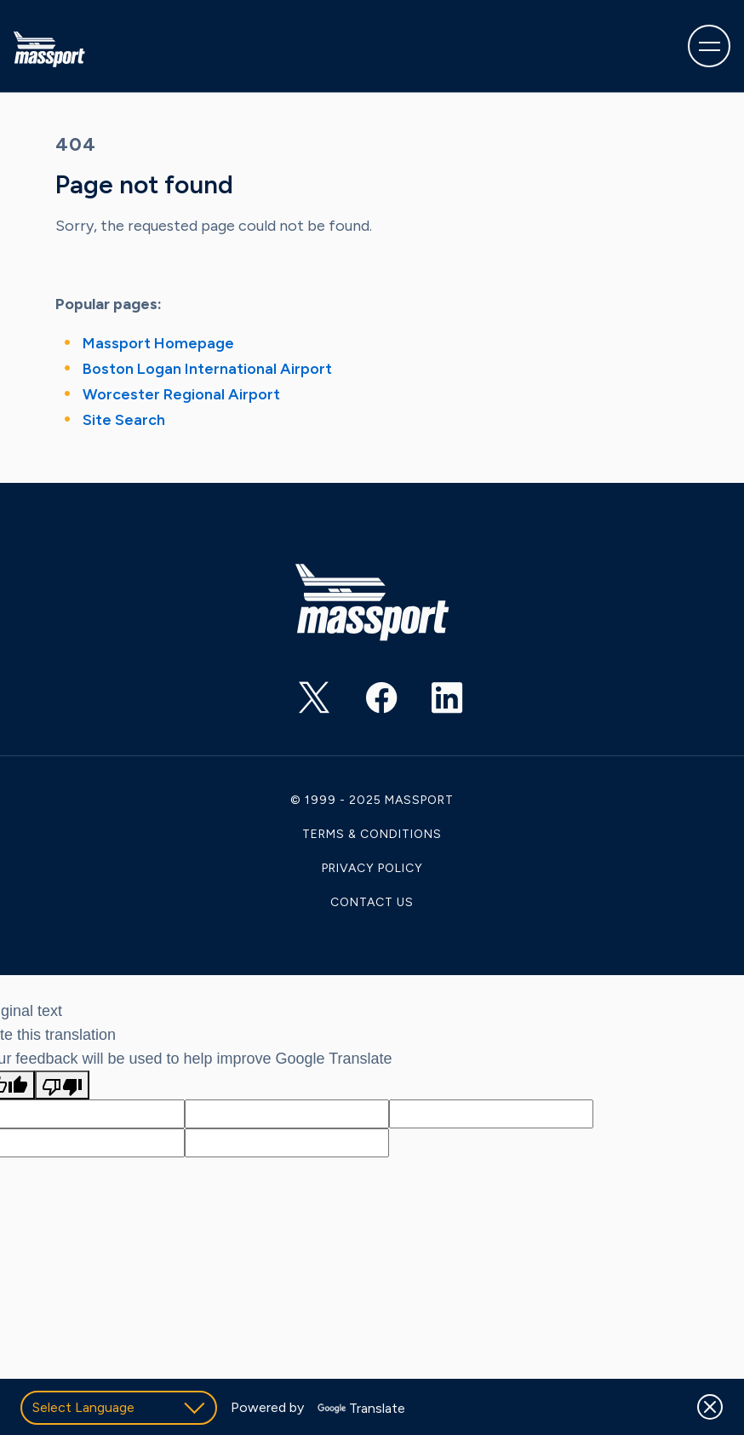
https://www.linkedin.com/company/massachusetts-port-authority (431, 703)
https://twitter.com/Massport (299, 703)
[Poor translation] (62, 1085)
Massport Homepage (158, 343)
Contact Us (372, 902)
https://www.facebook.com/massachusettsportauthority (365, 703)
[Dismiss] (710, 1407)
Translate (361, 1408)
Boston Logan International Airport (207, 368)
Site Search (124, 419)
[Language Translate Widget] (118, 1408)
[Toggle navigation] (709, 46)
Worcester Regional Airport (181, 394)
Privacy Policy (372, 868)
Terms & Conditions (372, 834)
